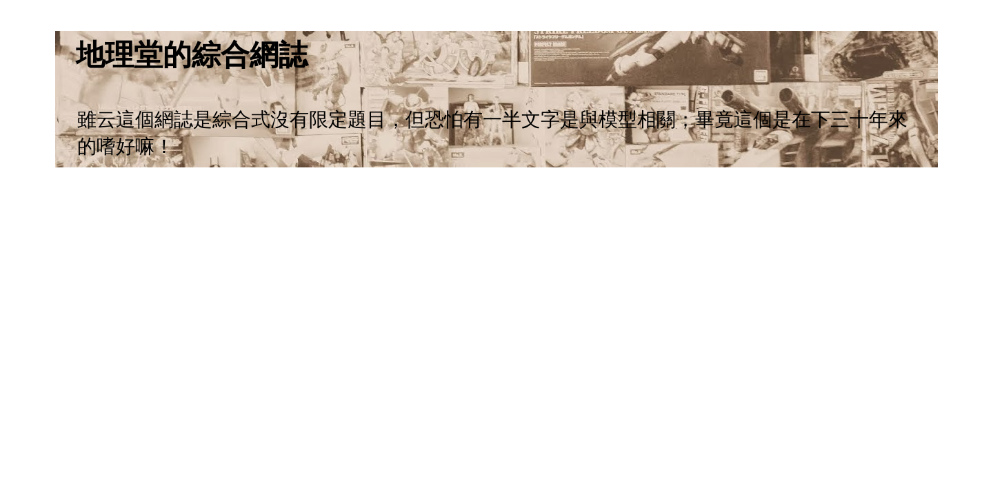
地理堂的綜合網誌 (192, 55)
